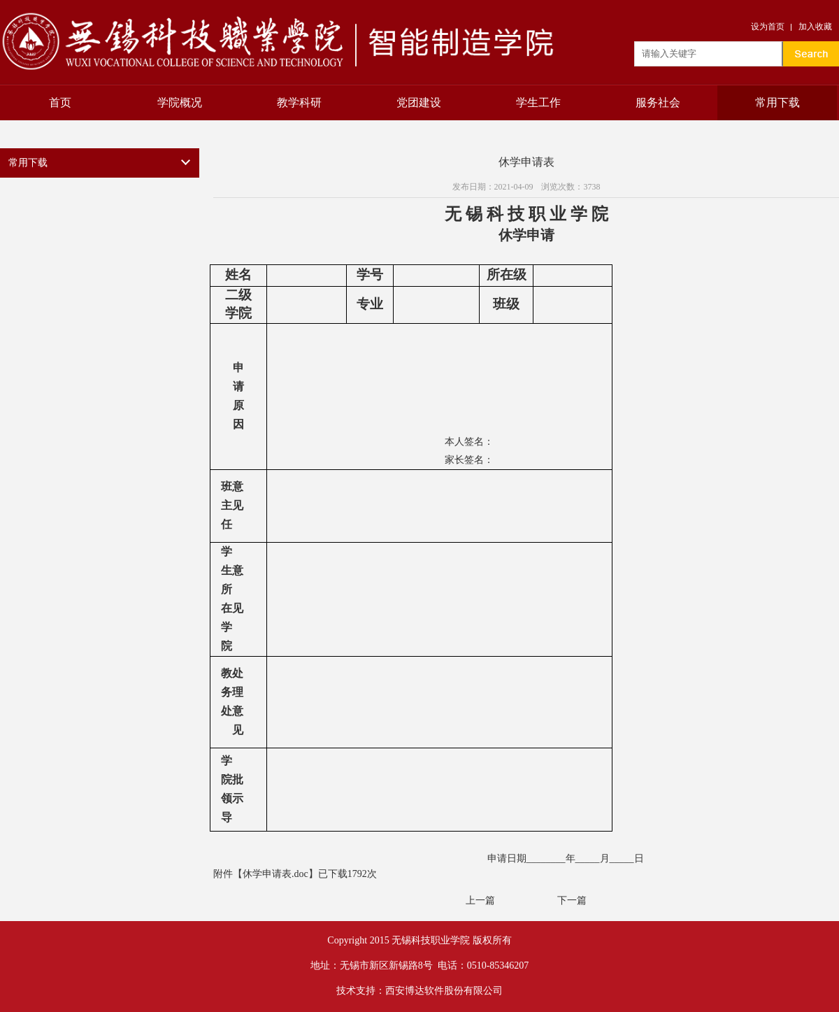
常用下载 (777, 102)
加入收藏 (815, 26)
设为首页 (767, 26)
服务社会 (658, 102)
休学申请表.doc (275, 874)
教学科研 (299, 102)
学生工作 (538, 102)
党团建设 (418, 102)
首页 (60, 102)
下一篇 (572, 900)
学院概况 (179, 102)
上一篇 (480, 900)
